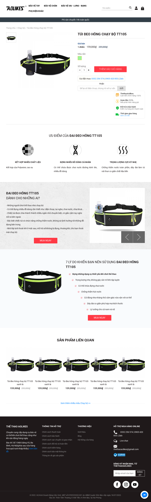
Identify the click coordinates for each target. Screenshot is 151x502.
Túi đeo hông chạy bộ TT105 (40, 28)
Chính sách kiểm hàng (51, 448)
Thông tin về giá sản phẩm (53, 455)
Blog (79, 436)
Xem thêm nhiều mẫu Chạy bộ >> (75, 403)
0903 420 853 (111, 78)
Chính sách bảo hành (50, 436)
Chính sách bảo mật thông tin (54, 451)
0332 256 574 (97, 78)
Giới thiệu (82, 432)
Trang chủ (10, 28)
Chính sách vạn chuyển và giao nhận (57, 440)
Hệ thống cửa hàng (85, 440)
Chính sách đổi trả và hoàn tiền (55, 444)
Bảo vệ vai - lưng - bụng (74, 6)
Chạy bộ (21, 28)
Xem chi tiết (125, 116)
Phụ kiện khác (36, 11)
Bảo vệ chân (50, 6)
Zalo (121, 78)
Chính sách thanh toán (51, 432)
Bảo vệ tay (34, 6)
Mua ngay (45, 240)
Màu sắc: (82, 54)
